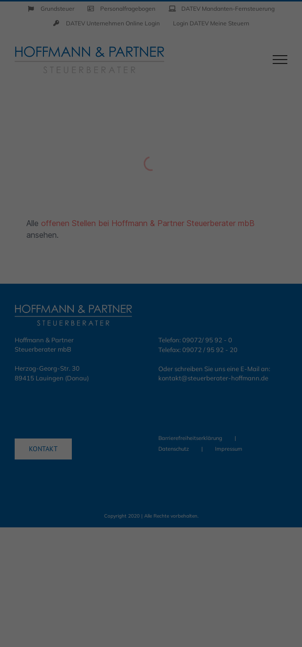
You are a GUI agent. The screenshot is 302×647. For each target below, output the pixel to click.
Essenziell (56, 315)
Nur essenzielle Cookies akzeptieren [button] (151, 400)
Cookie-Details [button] (106, 450)
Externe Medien (230, 315)
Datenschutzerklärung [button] (157, 450)
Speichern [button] (151, 379)
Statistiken (138, 315)
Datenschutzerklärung (68, 283)
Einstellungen (54, 293)
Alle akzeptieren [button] (151, 350)
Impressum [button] (202, 450)
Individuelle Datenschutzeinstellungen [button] (151, 428)
